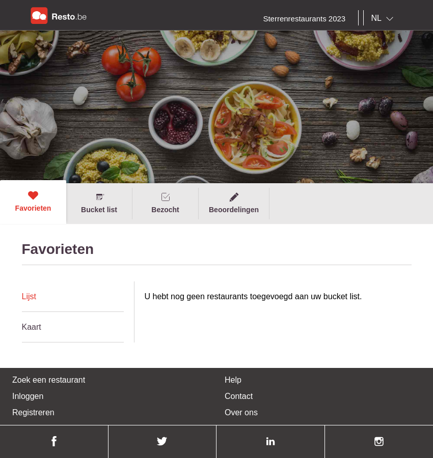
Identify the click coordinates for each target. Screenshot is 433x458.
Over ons (241, 412)
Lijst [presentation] (29, 296)
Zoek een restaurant (48, 380)
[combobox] (384, 18)
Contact (239, 396)
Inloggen (27, 396)
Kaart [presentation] (31, 327)
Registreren (33, 412)
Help (233, 380)
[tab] (73, 296)
